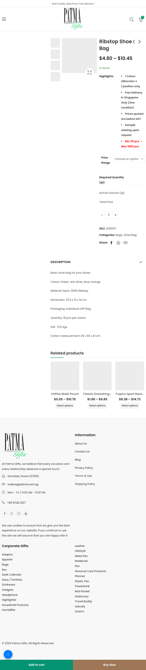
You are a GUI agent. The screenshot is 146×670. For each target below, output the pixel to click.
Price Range (105, 160)
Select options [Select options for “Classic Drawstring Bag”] (97, 405)
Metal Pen (81, 556)
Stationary (82, 596)
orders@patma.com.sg (23, 484)
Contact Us (82, 451)
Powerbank (82, 586)
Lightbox (89, 72)
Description (60, 262)
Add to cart (37, 665)
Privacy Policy (84, 468)
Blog (78, 460)
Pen (77, 566)
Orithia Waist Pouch (65, 394)
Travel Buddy (83, 601)
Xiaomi (79, 611)
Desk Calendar (11, 575)
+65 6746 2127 (16, 503)
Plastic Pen (82, 581)
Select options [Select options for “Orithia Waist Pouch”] (65, 405)
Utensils (80, 606)
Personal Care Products (90, 571)
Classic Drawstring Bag (99, 394)
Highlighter (9, 600)
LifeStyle (80, 551)
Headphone (9, 595)
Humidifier (8, 610)
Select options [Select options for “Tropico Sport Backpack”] (130, 405)
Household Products (15, 605)
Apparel (7, 559)
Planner (80, 576)
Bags (119, 235)
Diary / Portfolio (12, 580)
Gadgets (7, 590)
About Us (81, 443)
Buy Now (109, 665)
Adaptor (7, 554)
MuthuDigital (37, 648)
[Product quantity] (109, 215)
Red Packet (82, 591)
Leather (80, 546)
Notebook (81, 561)
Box (4, 570)
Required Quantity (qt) (111, 179)
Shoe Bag (130, 235)
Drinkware (8, 585)
